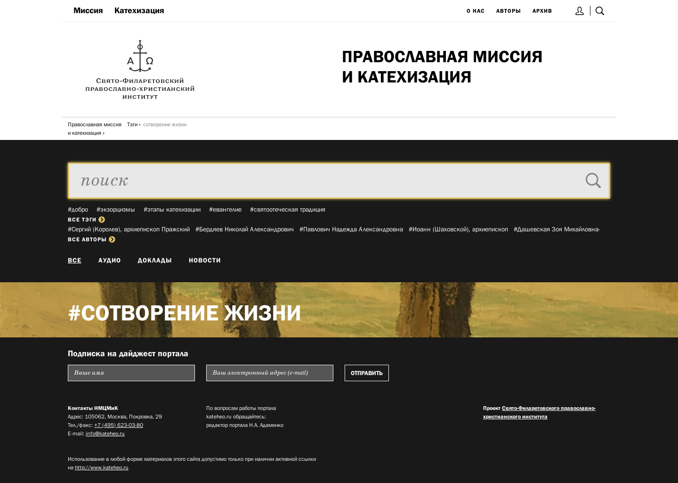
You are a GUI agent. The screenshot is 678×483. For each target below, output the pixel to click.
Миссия (88, 10)
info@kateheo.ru (105, 433)
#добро (78, 209)
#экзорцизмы (116, 209)
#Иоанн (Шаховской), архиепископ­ (458, 229)
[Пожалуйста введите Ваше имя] (131, 373)
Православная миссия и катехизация (94, 128)
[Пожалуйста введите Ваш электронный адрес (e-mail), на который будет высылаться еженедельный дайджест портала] (269, 373)
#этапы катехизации (172, 209)
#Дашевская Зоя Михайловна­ (557, 229)
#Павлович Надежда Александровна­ (351, 229)
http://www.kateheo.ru (102, 467)
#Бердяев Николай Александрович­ (244, 229)
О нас (476, 11)
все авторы (91, 239)
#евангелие (225, 209)
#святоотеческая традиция (287, 209)
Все (74, 260)
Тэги (132, 124)
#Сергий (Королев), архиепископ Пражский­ (129, 229)
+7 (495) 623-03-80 (118, 425)
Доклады (155, 260)
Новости (205, 260)
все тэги (86, 219)
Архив (542, 11)
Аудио (109, 260)
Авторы (508, 11)
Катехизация (139, 10)
